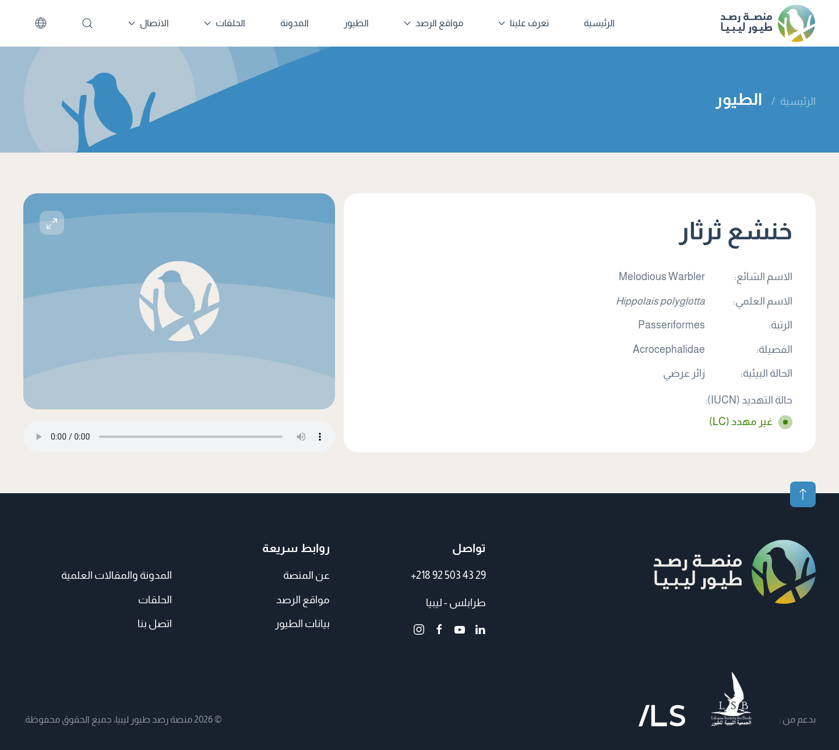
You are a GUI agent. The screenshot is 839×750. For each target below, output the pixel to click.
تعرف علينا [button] (523, 23)
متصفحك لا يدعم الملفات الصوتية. (179, 436)
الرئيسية (599, 23)
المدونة (294, 23)
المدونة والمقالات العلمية (116, 575)
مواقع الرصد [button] (433, 23)
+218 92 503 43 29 (448, 575)
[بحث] (87, 23)
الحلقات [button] (224, 23)
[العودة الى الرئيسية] (768, 23)
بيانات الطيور (302, 623)
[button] (52, 223)
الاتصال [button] (148, 23)
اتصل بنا (155, 623)
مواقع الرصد (303, 600)
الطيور (356, 23)
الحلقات (155, 600)
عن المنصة (306, 575)
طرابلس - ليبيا (456, 603)
